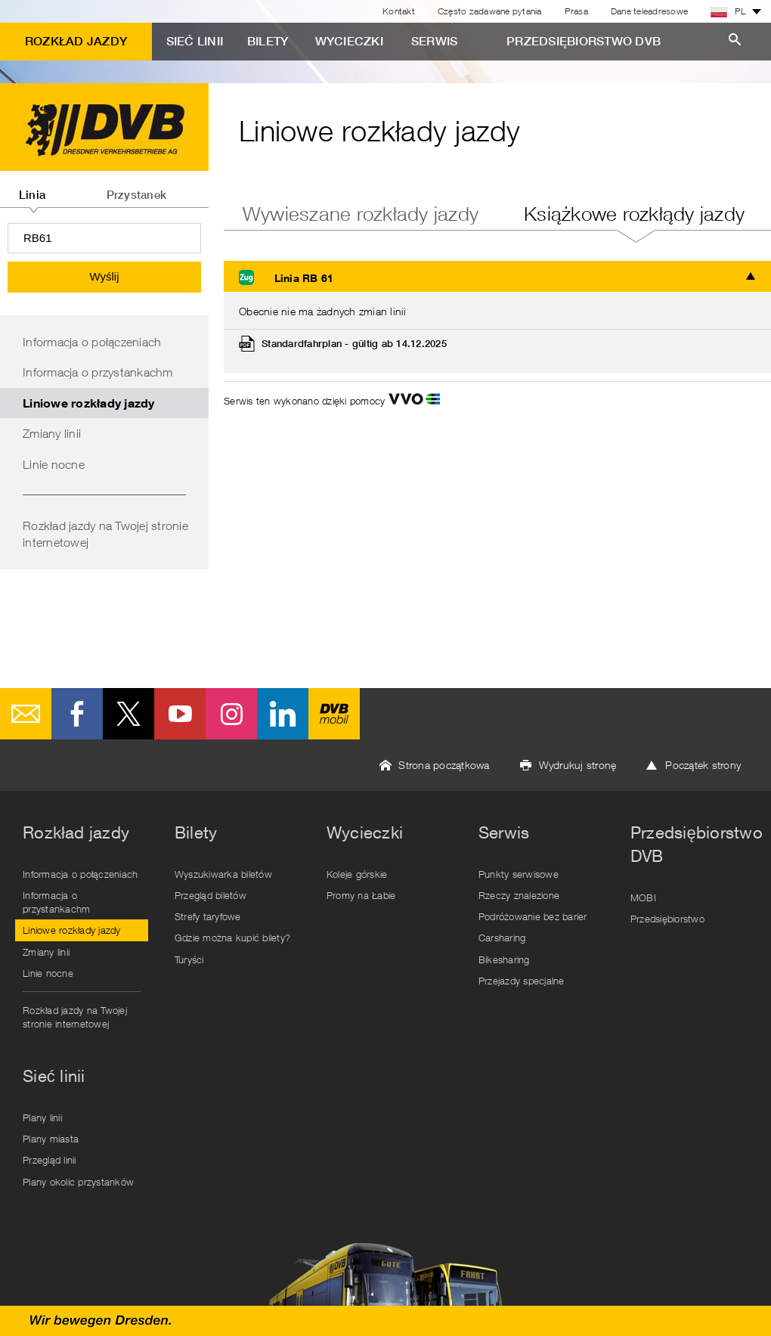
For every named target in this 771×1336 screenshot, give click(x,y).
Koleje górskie (357, 874)
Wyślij (104, 276)
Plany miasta (51, 1139)
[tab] (32, 189)
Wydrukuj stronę (578, 764)
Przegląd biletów (210, 895)
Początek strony (703, 764)
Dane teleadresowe (649, 11)
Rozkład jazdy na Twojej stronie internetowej (105, 534)
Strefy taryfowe (208, 916)
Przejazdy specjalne (521, 981)
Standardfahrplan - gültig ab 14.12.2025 (354, 343)
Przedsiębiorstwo (667, 919)
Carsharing (502, 937)
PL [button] (728, 11)
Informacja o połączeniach (92, 342)
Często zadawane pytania (490, 11)
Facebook (77, 713)
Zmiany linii (52, 433)
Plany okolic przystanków (78, 1182)
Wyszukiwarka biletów (223, 874)
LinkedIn (282, 713)
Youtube (180, 713)
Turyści (189, 959)
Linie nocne (54, 464)
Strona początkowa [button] (443, 764)
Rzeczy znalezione (518, 895)
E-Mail (25, 713)
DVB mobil (334, 713)
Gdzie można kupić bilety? (232, 937)
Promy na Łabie (361, 895)
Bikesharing (504, 959)
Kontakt (398, 11)
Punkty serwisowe (518, 874)
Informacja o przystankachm (98, 372)
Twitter (128, 713)
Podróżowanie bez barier (532, 916)
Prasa (576, 11)
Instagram (231, 713)
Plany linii (42, 1117)
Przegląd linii (49, 1160)
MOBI (643, 897)
